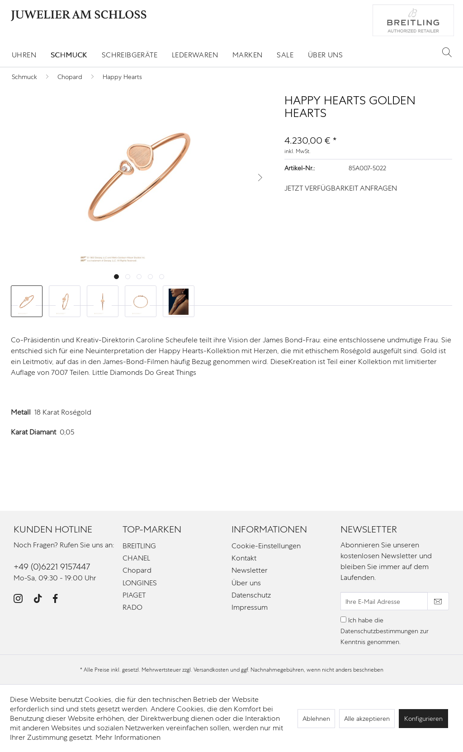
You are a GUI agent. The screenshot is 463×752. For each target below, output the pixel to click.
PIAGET (134, 595)
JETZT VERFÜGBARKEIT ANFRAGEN (340, 188)
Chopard (137, 570)
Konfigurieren (423, 719)
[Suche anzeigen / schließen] (447, 52)
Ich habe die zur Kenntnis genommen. (384, 631)
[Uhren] (24, 55)
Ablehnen (316, 719)
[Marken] (247, 55)
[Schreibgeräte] (129, 55)
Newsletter (250, 570)
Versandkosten (211, 669)
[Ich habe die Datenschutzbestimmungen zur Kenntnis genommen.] (343, 619)
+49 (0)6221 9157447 (52, 566)
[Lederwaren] (195, 55)
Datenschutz (251, 595)
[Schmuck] (68, 55)
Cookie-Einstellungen (266, 546)
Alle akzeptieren (367, 719)
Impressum (250, 607)
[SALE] (285, 55)
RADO (132, 607)
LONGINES (140, 583)
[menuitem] (24, 55)
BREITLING (139, 546)
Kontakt (244, 558)
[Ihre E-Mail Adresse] (384, 601)
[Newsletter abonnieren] (438, 601)
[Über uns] (325, 55)
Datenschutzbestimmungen (379, 631)
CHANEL (136, 558)
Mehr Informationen (128, 737)
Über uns (246, 583)
